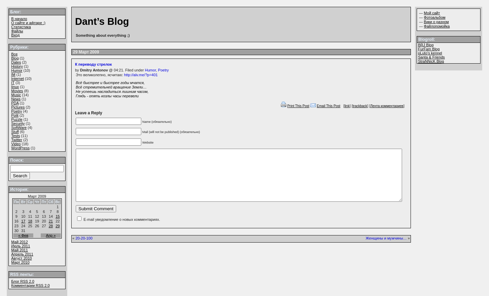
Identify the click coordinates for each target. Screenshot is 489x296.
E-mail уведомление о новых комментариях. (122, 230)
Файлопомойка (437, 26)
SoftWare (18, 128)
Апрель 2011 (22, 254)
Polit (14, 115)
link (346, 106)
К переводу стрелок (93, 64)
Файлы (17, 31)
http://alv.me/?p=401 (141, 75)
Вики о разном (436, 22)
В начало (19, 19)
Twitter (16, 140)
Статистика (21, 27)
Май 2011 (19, 250)
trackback (360, 106)
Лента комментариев (386, 106)
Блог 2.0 (22, 281)
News (16, 99)
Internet (17, 79)
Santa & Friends (431, 57)
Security (18, 123)
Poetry (163, 70)
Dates (16, 62)
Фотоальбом (435, 17)
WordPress (20, 148)
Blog (15, 58)
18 (30, 221)
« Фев (23, 235)
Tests (15, 136)
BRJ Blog (426, 45)
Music (16, 95)
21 (51, 221)
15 (58, 216)
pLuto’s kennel (430, 53)
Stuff (15, 132)
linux (15, 87)
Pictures (18, 107)
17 (23, 221)
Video (16, 144)
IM (13, 74)
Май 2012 (19, 242)
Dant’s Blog (102, 21)
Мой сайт (432, 13)
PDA (15, 103)
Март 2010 (20, 262)
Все (14, 54)
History (17, 66)
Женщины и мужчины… (386, 248)
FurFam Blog (429, 49)
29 (58, 226)
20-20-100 (83, 248)
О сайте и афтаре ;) (28, 23)
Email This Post (328, 106)
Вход (15, 35)
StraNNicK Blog (431, 61)
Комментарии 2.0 (30, 285)
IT (13, 83)
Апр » (51, 235)
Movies (17, 91)
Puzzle (16, 119)
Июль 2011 (20, 246)
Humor (150, 70)
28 (51, 226)
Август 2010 (21, 258)
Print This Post (298, 106)
